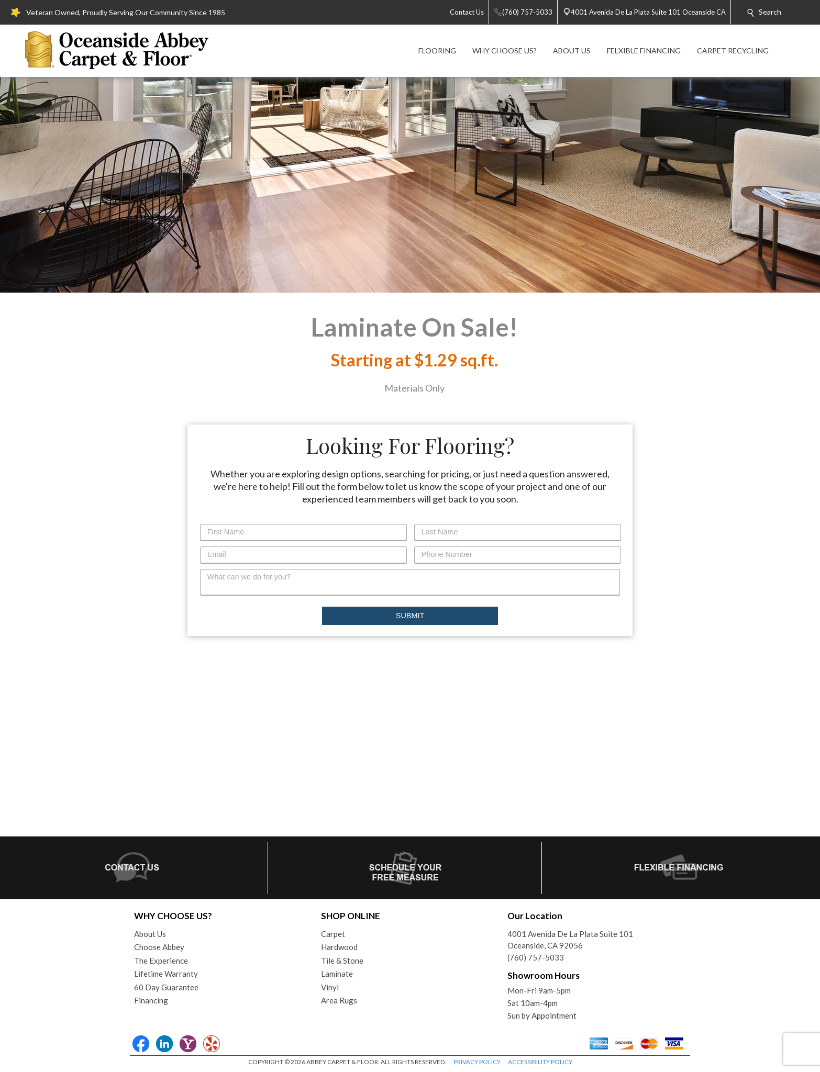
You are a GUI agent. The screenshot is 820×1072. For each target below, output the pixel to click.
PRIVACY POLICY (477, 1062)
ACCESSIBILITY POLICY (540, 1062)
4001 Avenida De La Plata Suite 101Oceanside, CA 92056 (570, 940)
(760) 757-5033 (535, 957)
